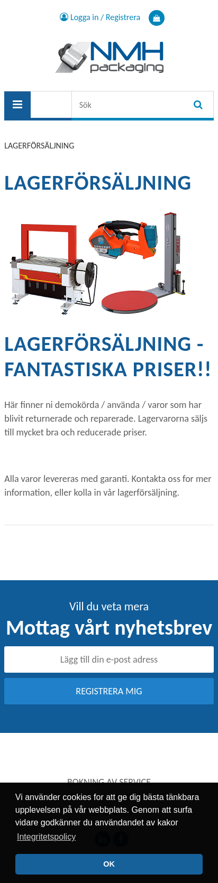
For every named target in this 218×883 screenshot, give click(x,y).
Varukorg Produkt (156, 18)
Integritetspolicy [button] (46, 836)
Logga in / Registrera (100, 17)
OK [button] (109, 864)
